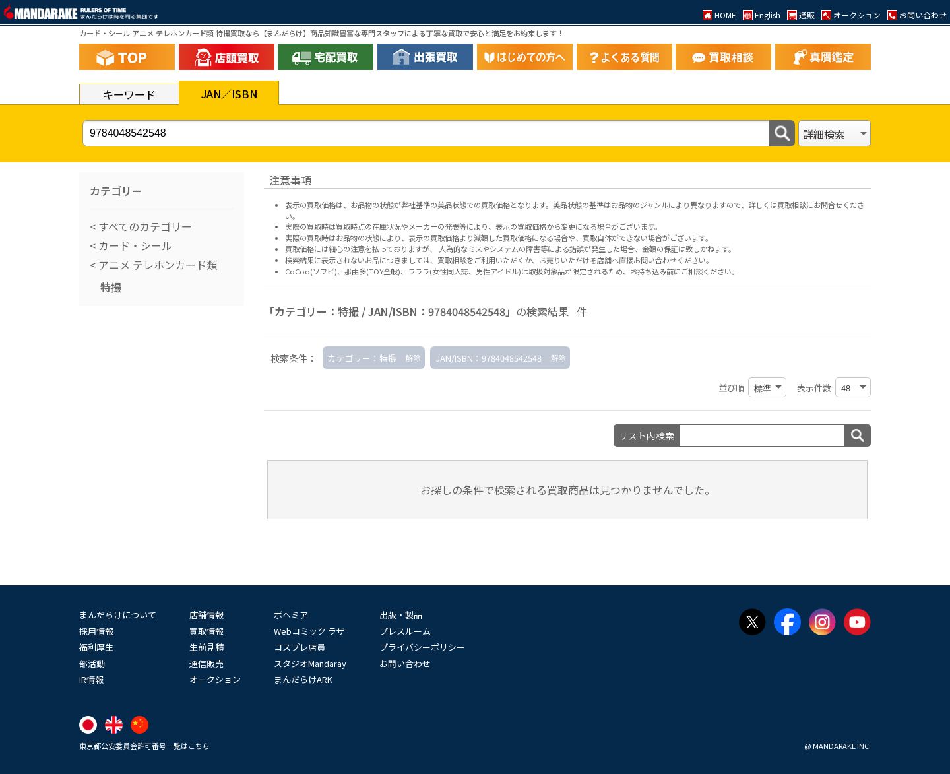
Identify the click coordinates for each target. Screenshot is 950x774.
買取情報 (206, 631)
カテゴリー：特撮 (362, 358)
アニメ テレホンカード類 (156, 265)
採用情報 (96, 631)
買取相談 (451, 260)
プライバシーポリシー (422, 647)
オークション (215, 679)
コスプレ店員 (299, 647)
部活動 (92, 663)
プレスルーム (405, 631)
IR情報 (91, 679)
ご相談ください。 (710, 271)
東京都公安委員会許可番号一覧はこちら (144, 745)
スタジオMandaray (310, 663)
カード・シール (134, 245)
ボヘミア (291, 614)
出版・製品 (400, 614)
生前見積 (206, 647)
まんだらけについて (117, 614)
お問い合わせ (405, 663)
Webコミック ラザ (309, 631)
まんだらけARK (303, 679)
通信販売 (206, 663)
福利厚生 (96, 647)
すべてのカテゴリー (144, 226)
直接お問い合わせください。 (666, 260)
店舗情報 (206, 614)
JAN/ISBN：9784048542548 (488, 358)
